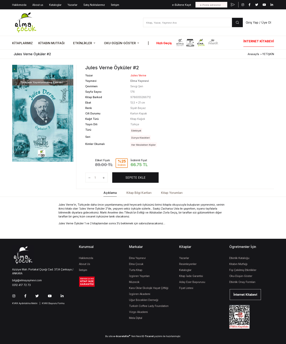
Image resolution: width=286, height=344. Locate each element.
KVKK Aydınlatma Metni (24, 303)
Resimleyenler (188, 264)
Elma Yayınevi (137, 258)
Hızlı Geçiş (164, 43)
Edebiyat (136, 130)
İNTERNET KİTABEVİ (258, 41)
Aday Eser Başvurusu (192, 282)
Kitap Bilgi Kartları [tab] (139, 193)
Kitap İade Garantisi (191, 276)
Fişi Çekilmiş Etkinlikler (242, 270)
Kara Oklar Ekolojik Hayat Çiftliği (148, 288)
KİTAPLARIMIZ (22, 43)
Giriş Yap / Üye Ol (258, 22)
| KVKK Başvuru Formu (51, 303)
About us (37, 4)
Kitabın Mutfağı (238, 264)
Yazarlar (72, 4)
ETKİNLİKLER (82, 43)
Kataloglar (55, 4)
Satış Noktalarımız (94, 4)
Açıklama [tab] (110, 193)
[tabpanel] (43, 113)
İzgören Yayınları (139, 276)
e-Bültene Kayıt (181, 4)
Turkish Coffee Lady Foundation (149, 305)
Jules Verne (138, 75)
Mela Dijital (135, 317)
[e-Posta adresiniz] (211, 4)
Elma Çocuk (136, 264)
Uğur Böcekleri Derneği (143, 299)
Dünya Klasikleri (140, 137)
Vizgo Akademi (138, 311)
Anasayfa (253, 54)
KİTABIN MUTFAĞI (51, 43)
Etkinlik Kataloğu (239, 258)
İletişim (115, 4)
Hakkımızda (19, 4)
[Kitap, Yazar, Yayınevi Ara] (187, 22)
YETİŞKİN (268, 54)
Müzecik (134, 282)
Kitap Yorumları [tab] (172, 193)
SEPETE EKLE (135, 177)
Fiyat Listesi (186, 288)
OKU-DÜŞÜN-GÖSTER (120, 43)
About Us (84, 264)
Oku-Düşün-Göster (240, 276)
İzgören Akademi (139, 293)
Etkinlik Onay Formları (242, 282)
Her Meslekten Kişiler (143, 144)
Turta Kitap (135, 270)
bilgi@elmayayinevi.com (27, 280)
